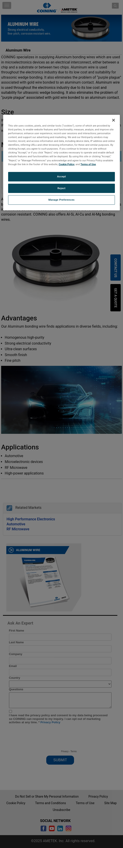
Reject (62, 188)
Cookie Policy (66, 164)
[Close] (113, 120)
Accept (61, 176)
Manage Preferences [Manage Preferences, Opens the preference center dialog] (62, 199)
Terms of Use (88, 164)
